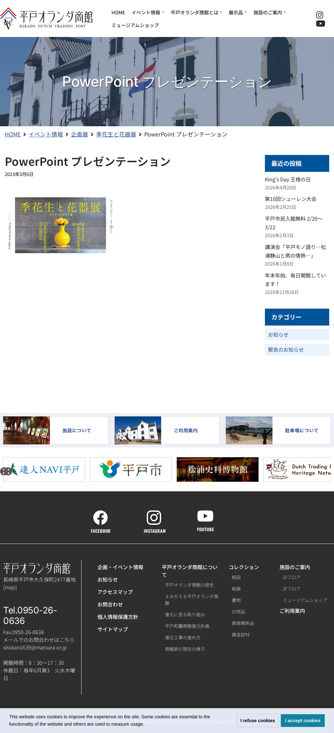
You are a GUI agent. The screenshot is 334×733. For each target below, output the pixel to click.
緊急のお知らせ (286, 349)
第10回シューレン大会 (290, 198)
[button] (146, 725)
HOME (118, 12)
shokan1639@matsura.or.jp (35, 647)
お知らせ (278, 334)
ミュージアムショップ (135, 25)
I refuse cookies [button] (257, 720)
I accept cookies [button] (303, 720)
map (10, 587)
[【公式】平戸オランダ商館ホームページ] (46, 18)
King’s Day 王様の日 (288, 179)
